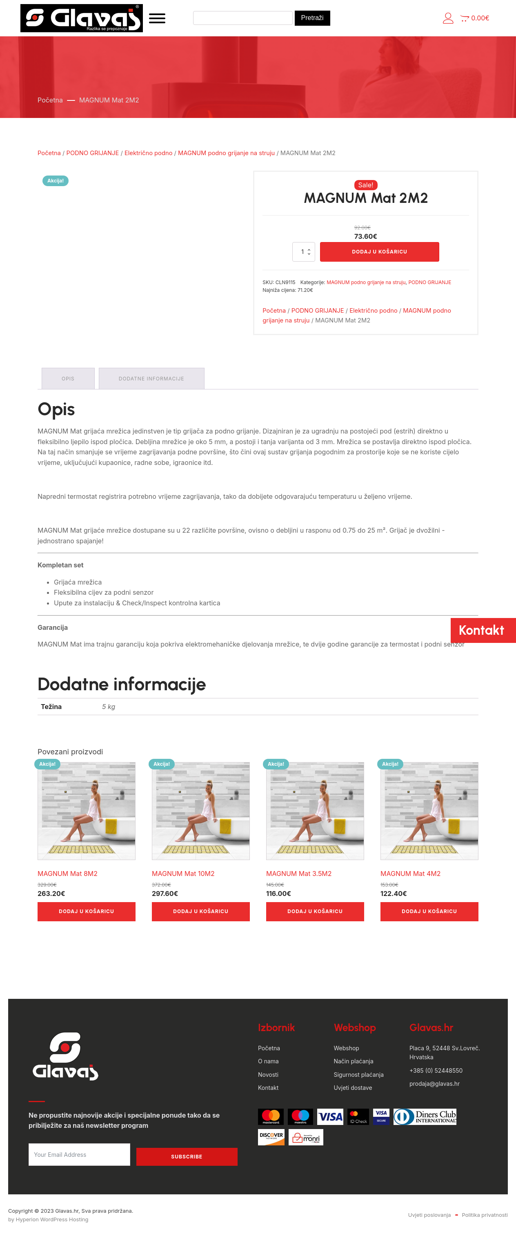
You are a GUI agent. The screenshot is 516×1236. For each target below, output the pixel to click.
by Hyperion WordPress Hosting (48, 1219)
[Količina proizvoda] (303, 252)
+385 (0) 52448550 (436, 1070)
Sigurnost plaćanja (359, 1074)
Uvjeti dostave (353, 1087)
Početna (50, 100)
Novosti (268, 1074)
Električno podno (149, 153)
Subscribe (186, 1157)
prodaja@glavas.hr (434, 1083)
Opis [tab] (68, 379)
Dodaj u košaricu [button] (86, 911)
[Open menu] (157, 18)
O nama (268, 1061)
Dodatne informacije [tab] (152, 379)
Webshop (346, 1048)
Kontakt (268, 1087)
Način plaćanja (353, 1061)
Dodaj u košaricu (379, 252)
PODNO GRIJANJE (93, 153)
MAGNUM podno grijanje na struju (226, 153)
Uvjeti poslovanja (429, 1215)
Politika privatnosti (485, 1215)
